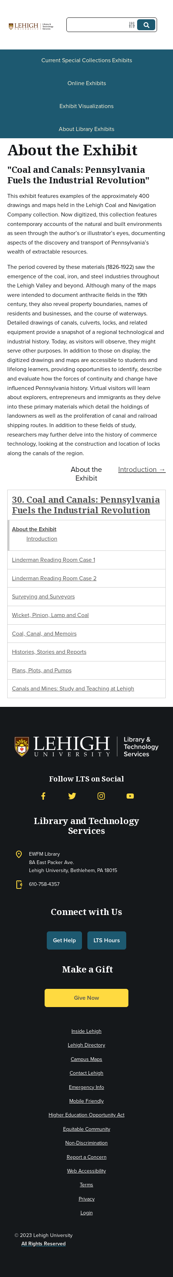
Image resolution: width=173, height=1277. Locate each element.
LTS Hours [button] (107, 940)
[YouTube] (130, 796)
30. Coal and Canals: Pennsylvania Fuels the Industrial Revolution (86, 504)
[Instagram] (101, 796)
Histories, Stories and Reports (49, 652)
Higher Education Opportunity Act (86, 1115)
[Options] (133, 25)
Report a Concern (87, 1157)
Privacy (87, 1199)
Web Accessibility (86, 1171)
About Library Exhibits (86, 129)
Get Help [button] (64, 940)
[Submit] (146, 24)
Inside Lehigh (86, 1031)
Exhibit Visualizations (86, 106)
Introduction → (142, 469)
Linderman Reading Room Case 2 (54, 578)
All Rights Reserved (43, 1244)
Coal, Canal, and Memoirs (44, 633)
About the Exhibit (34, 529)
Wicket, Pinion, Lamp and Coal (50, 615)
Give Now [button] (86, 998)
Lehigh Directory (86, 1045)
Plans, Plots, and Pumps (41, 670)
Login (87, 1213)
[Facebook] (43, 796)
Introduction (41, 538)
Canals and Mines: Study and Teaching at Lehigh (73, 688)
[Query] (111, 24)
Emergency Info (86, 1087)
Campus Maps (86, 1059)
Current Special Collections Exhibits (86, 60)
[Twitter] (72, 796)
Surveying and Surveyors (43, 596)
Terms (86, 1185)
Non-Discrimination (86, 1143)
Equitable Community (86, 1129)
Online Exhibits (86, 83)
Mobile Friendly (86, 1101)
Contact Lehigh (86, 1073)
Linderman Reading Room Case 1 (53, 560)
